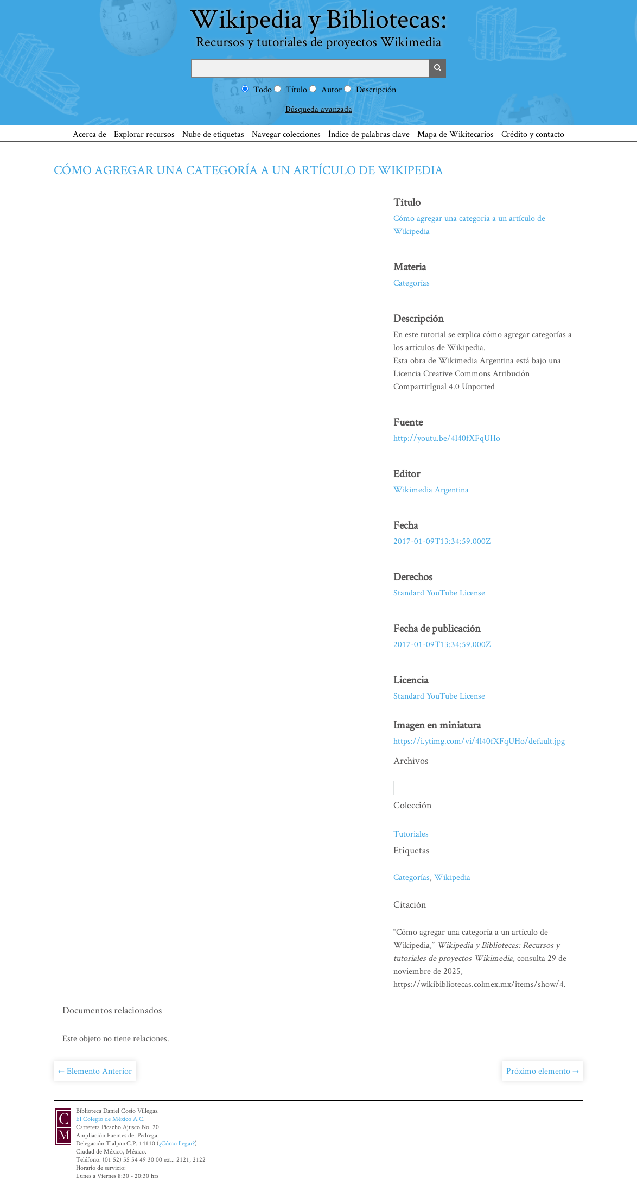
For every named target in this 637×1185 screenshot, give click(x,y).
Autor (331, 89)
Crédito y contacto (532, 134)
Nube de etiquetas (213, 134)
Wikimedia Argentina (431, 489)
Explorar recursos (144, 134)
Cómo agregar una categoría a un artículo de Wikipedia (248, 169)
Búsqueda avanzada (318, 109)
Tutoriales (411, 833)
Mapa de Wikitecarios (455, 134)
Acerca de (89, 134)
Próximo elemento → (542, 1070)
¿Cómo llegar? (177, 1143)
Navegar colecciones (286, 134)
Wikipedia (452, 877)
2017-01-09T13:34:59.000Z (442, 541)
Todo (262, 89)
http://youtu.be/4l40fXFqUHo (446, 437)
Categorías (411, 282)
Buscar (437, 68)
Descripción (376, 89)
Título (296, 89)
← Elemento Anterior (95, 1070)
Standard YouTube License (439, 592)
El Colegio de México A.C (109, 1118)
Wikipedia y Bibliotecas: (318, 25)
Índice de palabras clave (369, 134)
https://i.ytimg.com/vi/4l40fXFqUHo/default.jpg (479, 740)
